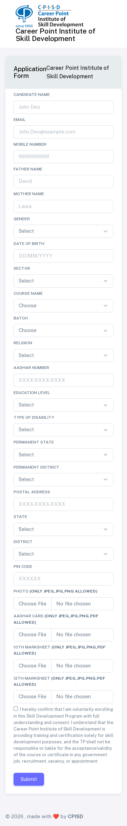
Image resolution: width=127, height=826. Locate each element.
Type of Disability (34, 417)
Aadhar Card (56, 619)
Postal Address (32, 492)
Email (20, 119)
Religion (23, 342)
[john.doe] (63, 107)
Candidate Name (32, 94)
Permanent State (34, 442)
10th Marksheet (59, 650)
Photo (56, 591)
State (20, 516)
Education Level (32, 392)
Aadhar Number (31, 367)
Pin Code (23, 566)
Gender (22, 218)
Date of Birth (29, 243)
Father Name (28, 169)
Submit (29, 779)
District (23, 541)
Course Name (28, 293)
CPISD (75, 816)
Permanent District (36, 467)
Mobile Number (30, 144)
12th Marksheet (59, 681)
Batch (21, 318)
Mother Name (29, 193)
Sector (22, 268)
